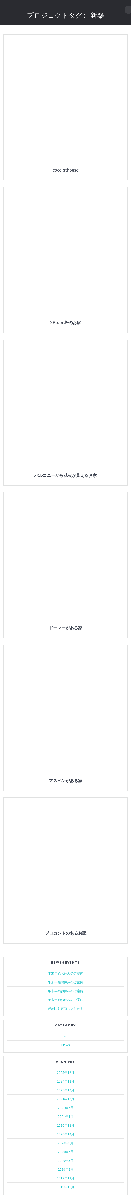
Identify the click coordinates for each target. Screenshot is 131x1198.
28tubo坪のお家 (65, 322)
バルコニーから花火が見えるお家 (65, 475)
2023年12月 (65, 1090)
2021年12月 (65, 1099)
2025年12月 (65, 1072)
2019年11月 (65, 1187)
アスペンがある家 (65, 780)
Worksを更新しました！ (65, 1008)
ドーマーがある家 (65, 628)
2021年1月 (65, 1116)
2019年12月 (65, 1178)
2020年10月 (65, 1134)
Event (65, 1036)
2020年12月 (65, 1125)
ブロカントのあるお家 (65, 933)
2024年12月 (65, 1081)
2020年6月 (65, 1152)
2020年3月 (65, 1160)
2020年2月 (65, 1169)
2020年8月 (65, 1143)
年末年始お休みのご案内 (65, 973)
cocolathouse (65, 170)
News (65, 1045)
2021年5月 (65, 1108)
